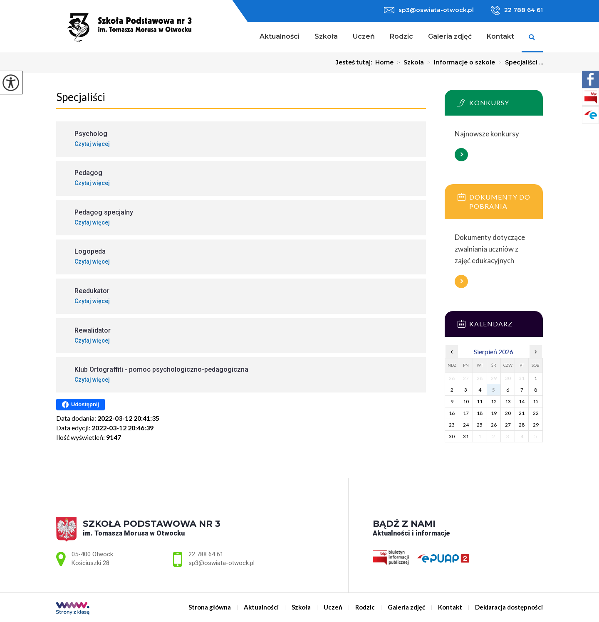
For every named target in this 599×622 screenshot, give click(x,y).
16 (452, 413)
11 (480, 401)
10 (466, 401)
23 (452, 425)
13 (508, 401)
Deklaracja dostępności (509, 607)
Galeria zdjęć (450, 36)
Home (384, 62)
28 (522, 425)
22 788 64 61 (516, 10)
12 (494, 401)
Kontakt (500, 36)
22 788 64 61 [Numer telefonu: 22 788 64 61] (205, 554)
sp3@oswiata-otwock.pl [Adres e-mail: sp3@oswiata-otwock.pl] (221, 563)
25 (480, 425)
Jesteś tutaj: (355, 62)
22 (536, 413)
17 (466, 413)
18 (480, 413)
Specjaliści (80, 97)
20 (508, 413)
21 (522, 413)
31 (466, 436)
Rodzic (401, 36)
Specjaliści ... (519, 62)
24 (466, 425)
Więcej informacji (461, 154)
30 (452, 436)
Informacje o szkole (459, 62)
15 (536, 401)
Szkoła (326, 36)
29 (536, 425)
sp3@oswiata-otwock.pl (429, 10)
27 (508, 425)
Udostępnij (80, 404)
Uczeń (364, 36)
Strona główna (241, 37)
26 (494, 425)
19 (494, 413)
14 (522, 401)
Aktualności (280, 36)
